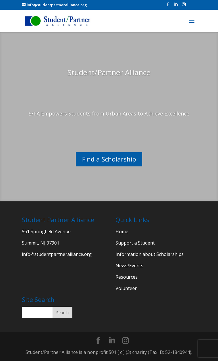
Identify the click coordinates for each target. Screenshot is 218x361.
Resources (127, 277)
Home (122, 231)
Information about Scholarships (150, 254)
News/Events (129, 265)
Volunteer (126, 288)
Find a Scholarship (109, 165)
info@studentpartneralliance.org (57, 254)
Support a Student (135, 243)
